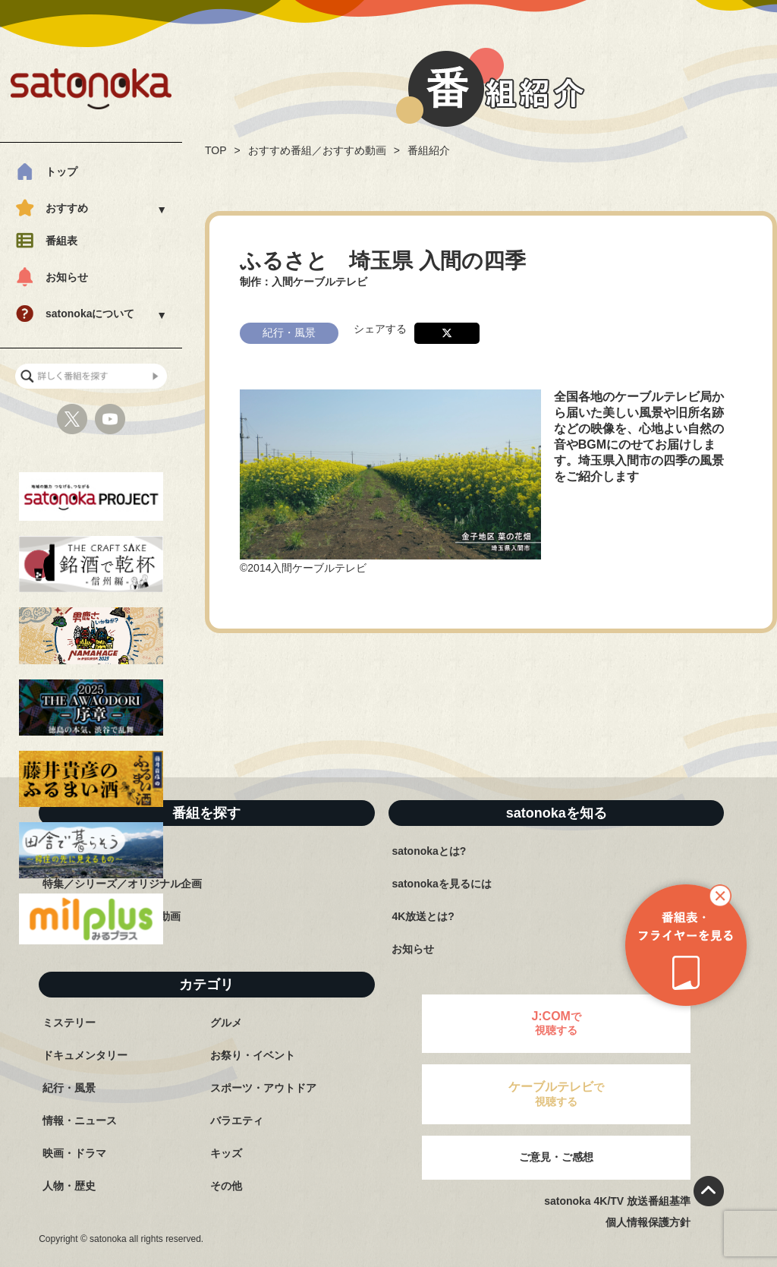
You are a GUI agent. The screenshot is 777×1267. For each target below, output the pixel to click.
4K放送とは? (423, 916)
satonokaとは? (429, 851)
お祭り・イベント (252, 1055)
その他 (226, 1186)
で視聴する (556, 1023)
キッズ (226, 1153)
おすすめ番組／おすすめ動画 (317, 150)
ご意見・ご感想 (556, 1157)
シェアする (380, 329)
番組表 (61, 241)
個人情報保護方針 (648, 1222)
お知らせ (67, 277)
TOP (216, 150)
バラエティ (236, 1120)
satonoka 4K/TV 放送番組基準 (617, 1201)
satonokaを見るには (441, 884)
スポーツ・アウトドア (263, 1088)
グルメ (226, 1022)
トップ (61, 171)
